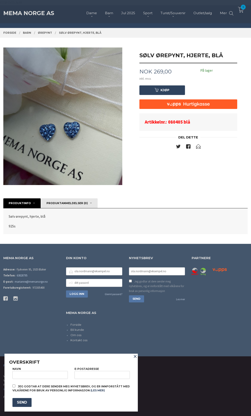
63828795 (22, 275)
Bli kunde (77, 329)
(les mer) (97, 390)
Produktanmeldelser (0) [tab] (67, 203)
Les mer (180, 299)
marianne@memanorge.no (31, 282)
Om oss (75, 335)
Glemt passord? (113, 294)
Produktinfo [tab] (20, 203)
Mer (223, 11)
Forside (75, 324)
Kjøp (162, 90)
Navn (40, 373)
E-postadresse (102, 373)
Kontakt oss (78, 340)
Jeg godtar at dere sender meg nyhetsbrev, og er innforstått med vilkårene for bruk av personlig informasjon (156, 286)
